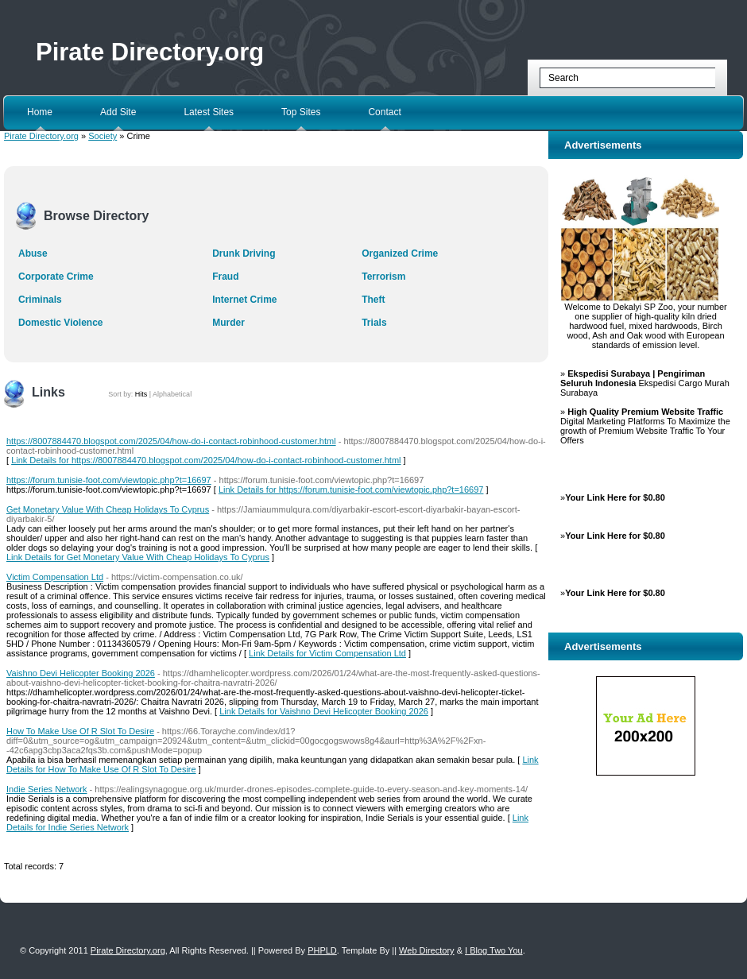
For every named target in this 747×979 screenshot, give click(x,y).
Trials (374, 322)
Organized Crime (400, 253)
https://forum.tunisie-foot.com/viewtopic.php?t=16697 (108, 480)
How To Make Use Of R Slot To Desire (80, 731)
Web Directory (426, 950)
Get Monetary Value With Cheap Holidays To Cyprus (107, 509)
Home (39, 112)
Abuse (33, 253)
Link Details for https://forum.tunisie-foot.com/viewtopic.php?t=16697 (351, 489)
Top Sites (300, 112)
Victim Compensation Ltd (54, 577)
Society (102, 136)
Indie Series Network (46, 789)
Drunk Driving (243, 253)
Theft (373, 299)
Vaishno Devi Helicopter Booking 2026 (80, 673)
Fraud (225, 276)
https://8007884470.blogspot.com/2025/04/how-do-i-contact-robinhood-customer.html (171, 441)
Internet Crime (244, 299)
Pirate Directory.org (150, 52)
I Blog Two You (494, 950)
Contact (384, 112)
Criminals (40, 299)
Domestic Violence (60, 322)
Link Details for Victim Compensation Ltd (327, 653)
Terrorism (383, 276)
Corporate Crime (56, 276)
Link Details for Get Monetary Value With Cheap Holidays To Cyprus (137, 557)
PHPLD (322, 950)
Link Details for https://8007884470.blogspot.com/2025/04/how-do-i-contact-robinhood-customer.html (206, 460)
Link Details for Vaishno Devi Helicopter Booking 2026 (323, 711)
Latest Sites (209, 112)
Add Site (118, 112)
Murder (228, 322)
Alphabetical (172, 394)
